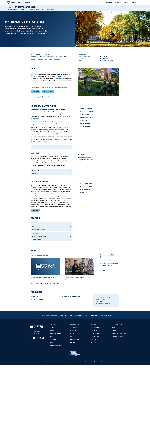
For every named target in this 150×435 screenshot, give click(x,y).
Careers (52, 340)
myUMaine (93, 349)
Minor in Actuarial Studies (40, 151)
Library (51, 352)
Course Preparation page (55, 131)
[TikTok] (43, 348)
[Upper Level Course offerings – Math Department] (45, 278)
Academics (118, 2)
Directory (52, 346)
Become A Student (108, 2)
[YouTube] (34, 348)
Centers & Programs (34, 9)
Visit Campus (73, 337)
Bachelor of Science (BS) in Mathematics (53, 139)
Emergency (114, 340)
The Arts (52, 337)
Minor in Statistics (64, 149)
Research (126, 2)
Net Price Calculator (96, 337)
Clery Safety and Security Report (90, 371)
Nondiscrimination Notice (67, 371)
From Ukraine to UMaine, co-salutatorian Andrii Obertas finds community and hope (109, 277)
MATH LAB (36, 128)
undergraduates (35, 86)
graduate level (62, 88)
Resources (22, 9)
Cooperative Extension (55, 343)
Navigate (93, 352)
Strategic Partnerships (55, 355)
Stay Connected (50, 9)
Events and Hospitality (117, 346)
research (67, 90)
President (72, 352)
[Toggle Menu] (140, 2)
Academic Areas (12, 9)
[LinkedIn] (40, 348)
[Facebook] (30, 348)
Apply (47, 371)
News (113, 337)
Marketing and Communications (119, 343)
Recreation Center (74, 349)
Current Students (95, 343)
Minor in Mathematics (51, 149)
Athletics (134, 2)
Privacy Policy (77, 371)
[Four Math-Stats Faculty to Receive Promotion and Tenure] (79, 279)
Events (72, 343)
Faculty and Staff (95, 346)
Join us (79, 172)
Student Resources (55, 371)
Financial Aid (94, 340)
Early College (53, 349)
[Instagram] (80, 70)
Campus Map (73, 340)
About (98, 2)
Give (43, 9)
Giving (71, 346)
